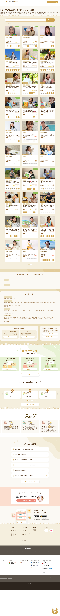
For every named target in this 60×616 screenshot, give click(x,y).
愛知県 (11, 298)
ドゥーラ (33, 310)
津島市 (30, 302)
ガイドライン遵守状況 (38, 577)
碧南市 (33, 302)
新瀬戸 (11, 318)
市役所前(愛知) (6, 318)
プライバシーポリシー (31, 577)
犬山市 (51, 302)
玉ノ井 (14, 318)
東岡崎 (34, 318)
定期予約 (5, 310)
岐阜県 (5, 298)
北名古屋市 (6, 305)
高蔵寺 (49, 317)
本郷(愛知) (46, 318)
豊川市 (27, 302)
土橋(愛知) (20, 318)
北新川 (38, 317)
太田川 (20, 317)
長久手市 (19, 305)
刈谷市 (36, 302)
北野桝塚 (41, 317)
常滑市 (54, 302)
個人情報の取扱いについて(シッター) (12, 577)
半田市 (21, 302)
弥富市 (10, 305)
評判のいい (6, 313)
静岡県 (8, 298)
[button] (24, 400)
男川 (27, 317)
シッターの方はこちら (53, 2)
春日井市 (24, 302)
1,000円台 (52, 310)
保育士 (9, 310)
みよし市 (13, 305)
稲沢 (17, 317)
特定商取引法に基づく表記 (3, 578)
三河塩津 (50, 318)
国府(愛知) (46, 317)
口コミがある (11, 313)
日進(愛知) (30, 318)
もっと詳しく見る (31, 481)
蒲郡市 (48, 302)
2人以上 (44, 310)
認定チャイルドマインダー (27, 310)
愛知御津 (5, 317)
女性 (42, 310)
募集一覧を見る (32, 404)
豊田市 (39, 302)
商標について (10, 578)
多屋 (16, 318)
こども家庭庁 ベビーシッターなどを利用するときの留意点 (50, 577)
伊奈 (15, 317)
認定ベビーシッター (18, 310)
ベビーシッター (21, 12)
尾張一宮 (29, 317)
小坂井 (52, 317)
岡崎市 (12, 302)
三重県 (14, 298)
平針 (36, 318)
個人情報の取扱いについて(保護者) (22, 577)
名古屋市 (5, 302)
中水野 (26, 318)
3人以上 (48, 310)
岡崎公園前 (24, 317)
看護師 (37, 310)
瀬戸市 (18, 302)
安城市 (42, 302)
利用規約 (5, 577)
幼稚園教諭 (13, 310)
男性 (39, 310)
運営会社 (1, 577)
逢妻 (8, 317)
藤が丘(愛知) (40, 318)
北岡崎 (35, 317)
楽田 (33, 317)
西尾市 (45, 302)
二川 (43, 318)
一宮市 (15, 302)
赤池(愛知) (12, 317)
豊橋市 (9, 302)
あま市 (16, 305)
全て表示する (6, 306)
